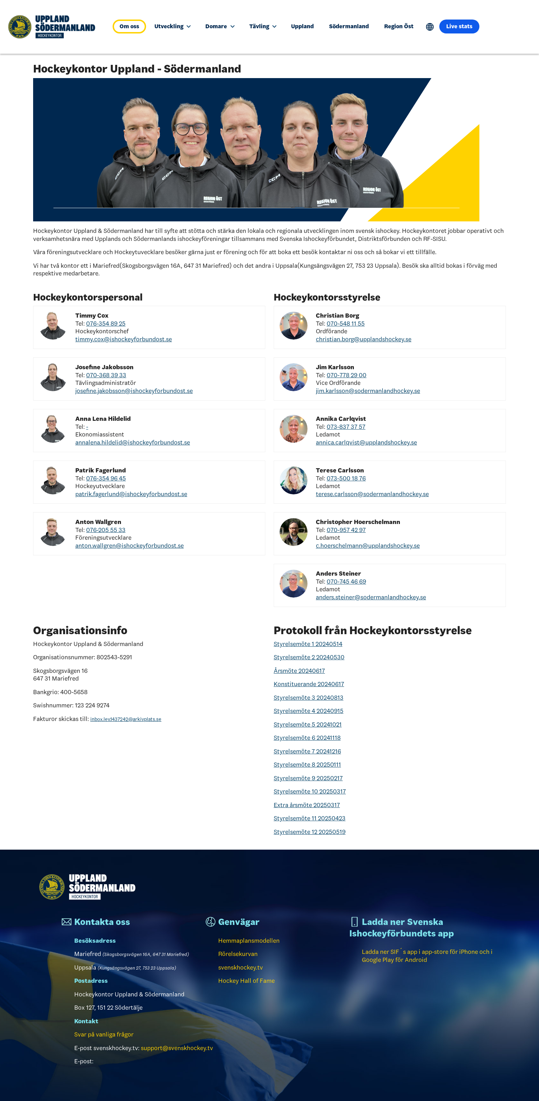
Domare (219, 26)
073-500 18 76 (346, 478)
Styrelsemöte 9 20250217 (308, 778)
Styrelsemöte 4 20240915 (308, 711)
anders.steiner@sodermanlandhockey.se (371, 597)
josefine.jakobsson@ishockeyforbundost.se (134, 391)
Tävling (262, 26)
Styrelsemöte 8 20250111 (307, 764)
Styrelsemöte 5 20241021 (308, 724)
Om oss (129, 26)
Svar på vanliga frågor (104, 1034)
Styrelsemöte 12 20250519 (310, 832)
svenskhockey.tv (240, 967)
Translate (430, 27)
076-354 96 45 (106, 478)
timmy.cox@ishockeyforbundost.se (123, 339)
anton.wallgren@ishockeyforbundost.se (129, 545)
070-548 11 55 (346, 323)
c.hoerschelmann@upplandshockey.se (368, 545)
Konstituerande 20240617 (309, 684)
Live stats (459, 26)
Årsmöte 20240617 (299, 671)
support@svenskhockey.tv (177, 1048)
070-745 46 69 (346, 581)
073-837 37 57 (346, 427)
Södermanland (349, 26)
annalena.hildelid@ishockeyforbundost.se (132, 442)
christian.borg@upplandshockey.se (363, 339)
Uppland (302, 26)
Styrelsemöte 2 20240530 (309, 657)
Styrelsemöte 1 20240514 (308, 644)
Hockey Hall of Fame (246, 981)
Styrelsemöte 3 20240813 (308, 697)
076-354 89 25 (106, 323)
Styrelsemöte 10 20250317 (310, 791)
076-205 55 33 (106, 530)
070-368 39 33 (106, 375)
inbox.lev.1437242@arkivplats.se (125, 719)
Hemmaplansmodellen (249, 940)
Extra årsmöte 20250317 (307, 805)
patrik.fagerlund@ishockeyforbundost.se (131, 494)
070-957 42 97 (346, 530)
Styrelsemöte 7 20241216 (307, 751)
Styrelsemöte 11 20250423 (310, 818)
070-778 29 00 (346, 375)
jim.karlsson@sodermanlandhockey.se (368, 391)
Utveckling (172, 26)
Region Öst (398, 26)
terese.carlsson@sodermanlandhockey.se (372, 494)
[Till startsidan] (54, 27)
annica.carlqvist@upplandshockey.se (366, 442)
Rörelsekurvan (238, 954)
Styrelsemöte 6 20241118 (307, 738)
